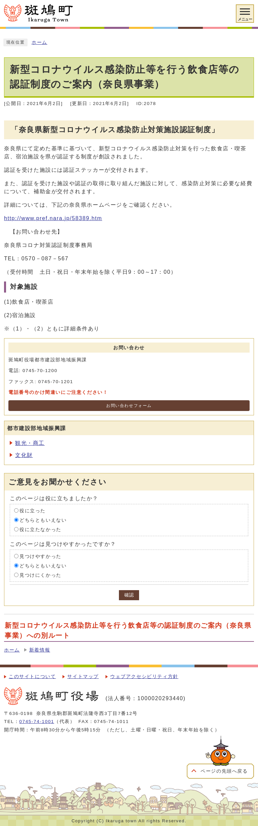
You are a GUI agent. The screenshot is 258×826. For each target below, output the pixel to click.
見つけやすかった (40, 556)
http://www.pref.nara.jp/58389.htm (53, 218)
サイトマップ (83, 676)
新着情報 (39, 650)
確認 (129, 595)
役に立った (32, 510)
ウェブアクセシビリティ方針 (144, 676)
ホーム (39, 42)
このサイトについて (32, 676)
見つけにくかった (40, 574)
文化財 (24, 455)
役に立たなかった (40, 529)
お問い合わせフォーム (129, 406)
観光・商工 (30, 443)
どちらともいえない (43, 519)
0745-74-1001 (36, 721)
